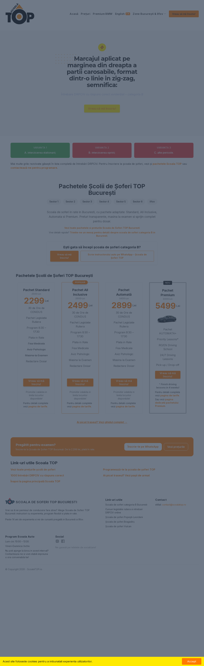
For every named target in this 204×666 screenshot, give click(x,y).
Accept (191, 661)
